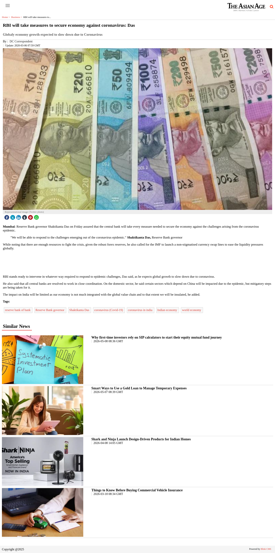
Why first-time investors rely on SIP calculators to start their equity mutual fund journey (156, 337)
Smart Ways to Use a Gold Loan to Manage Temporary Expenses (139, 388)
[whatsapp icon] (37, 216)
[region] (137, 262)
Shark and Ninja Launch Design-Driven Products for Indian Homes (141, 439)
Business (17, 17)
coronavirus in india (140, 310)
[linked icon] (19, 216)
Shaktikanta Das (79, 310)
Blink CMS (266, 549)
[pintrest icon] (31, 216)
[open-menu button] (7, 6)
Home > (6, 17)
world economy (192, 310)
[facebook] (7, 216)
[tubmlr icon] (25, 216)
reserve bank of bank (18, 310)
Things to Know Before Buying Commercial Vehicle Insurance (137, 490)
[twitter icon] (13, 216)
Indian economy (167, 310)
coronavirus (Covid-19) (109, 310)
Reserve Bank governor (50, 310)
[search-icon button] (271, 7)
